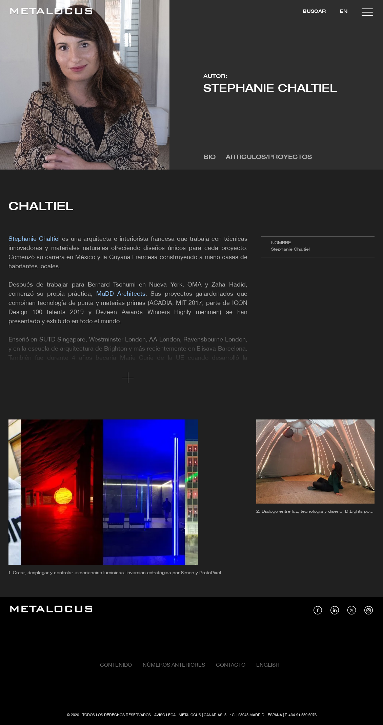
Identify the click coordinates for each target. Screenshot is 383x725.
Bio (209, 157)
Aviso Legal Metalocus (177, 715)
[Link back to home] (51, 12)
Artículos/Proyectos (269, 157)
